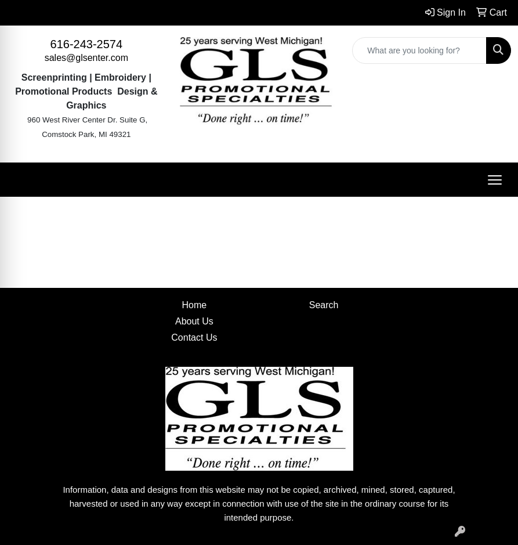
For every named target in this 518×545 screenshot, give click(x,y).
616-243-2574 (86, 44)
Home (194, 305)
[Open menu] (494, 180)
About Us (194, 321)
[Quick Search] (419, 50)
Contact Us (194, 337)
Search (324, 305)
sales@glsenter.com (86, 58)
